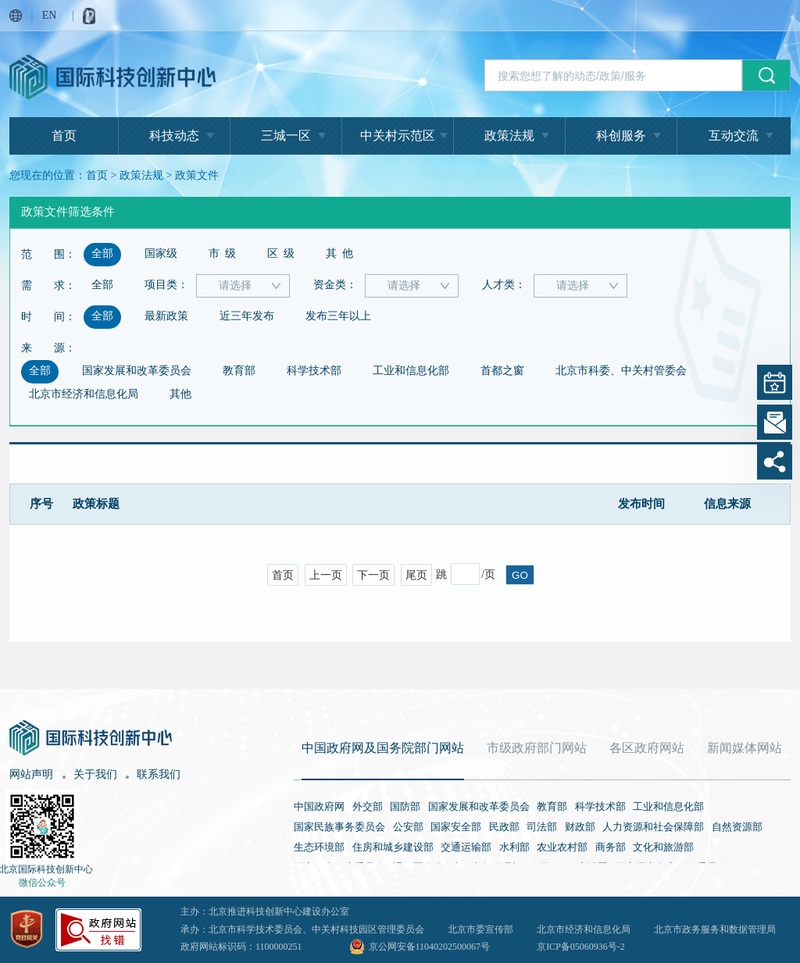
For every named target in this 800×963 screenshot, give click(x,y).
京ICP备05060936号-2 (581, 946)
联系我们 (158, 774)
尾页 (416, 575)
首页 (64, 135)
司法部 (542, 827)
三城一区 (286, 135)
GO (520, 575)
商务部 (610, 847)
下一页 (373, 575)
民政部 (504, 827)
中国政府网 (319, 806)
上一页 (325, 575)
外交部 (367, 806)
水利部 (514, 847)
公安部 (408, 827)
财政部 (580, 827)
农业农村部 (562, 847)
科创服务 (621, 135)
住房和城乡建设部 (393, 847)
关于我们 (95, 774)
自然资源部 (737, 827)
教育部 (552, 806)
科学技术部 (600, 806)
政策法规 (509, 135)
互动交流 (734, 135)
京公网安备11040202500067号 (430, 946)
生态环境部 (319, 847)
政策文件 (197, 175)
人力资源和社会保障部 (653, 827)
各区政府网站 (646, 747)
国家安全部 (455, 827)
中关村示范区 (397, 135)
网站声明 (31, 774)
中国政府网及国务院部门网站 (383, 747)
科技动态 (174, 135)
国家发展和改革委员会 (479, 806)
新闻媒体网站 (744, 747)
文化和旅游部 (663, 847)
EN (49, 15)
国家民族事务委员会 (339, 827)
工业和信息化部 (668, 806)
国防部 (405, 806)
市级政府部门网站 (537, 747)
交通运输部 (466, 847)
